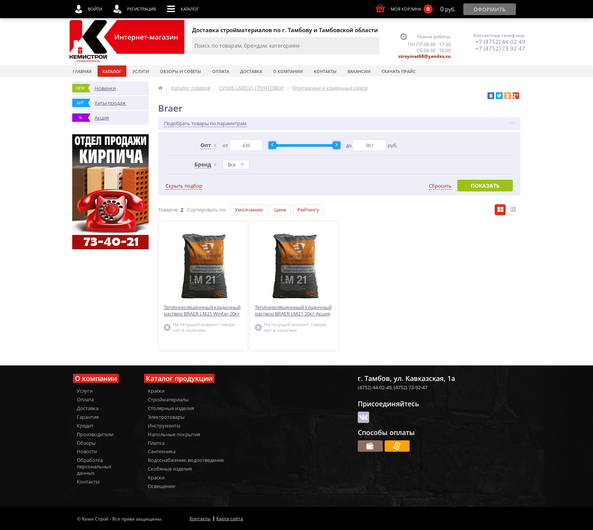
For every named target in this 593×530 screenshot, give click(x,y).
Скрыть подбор (184, 186)
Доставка (251, 71)
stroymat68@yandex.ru (424, 56)
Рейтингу (308, 209)
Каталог (111, 71)
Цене (280, 209)
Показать (485, 185)
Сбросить (440, 186)
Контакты (325, 71)
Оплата (220, 71)
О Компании (288, 71)
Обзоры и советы (180, 71)
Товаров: (168, 209)
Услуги (140, 71)
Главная (82, 71)
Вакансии (359, 71)
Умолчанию (249, 209)
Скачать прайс (399, 71)
